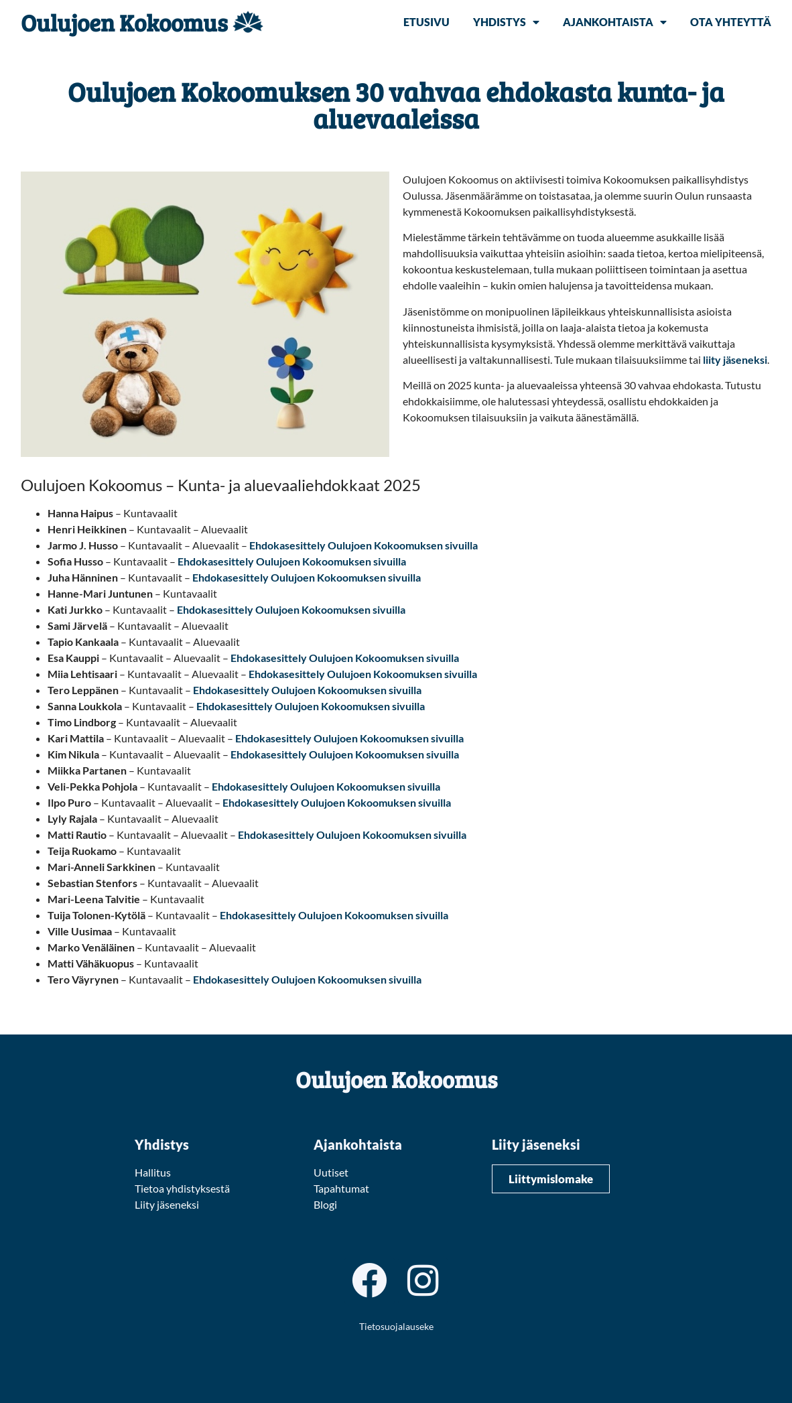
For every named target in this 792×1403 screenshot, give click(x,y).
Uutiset (331, 1172)
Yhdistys (506, 22)
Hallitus (153, 1172)
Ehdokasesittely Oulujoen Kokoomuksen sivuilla (363, 545)
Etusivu (426, 21)
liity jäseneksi (735, 359)
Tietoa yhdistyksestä (182, 1188)
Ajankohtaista (615, 22)
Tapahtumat (341, 1188)
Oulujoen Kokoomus (124, 22)
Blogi (325, 1204)
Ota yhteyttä (730, 21)
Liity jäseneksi (167, 1204)
